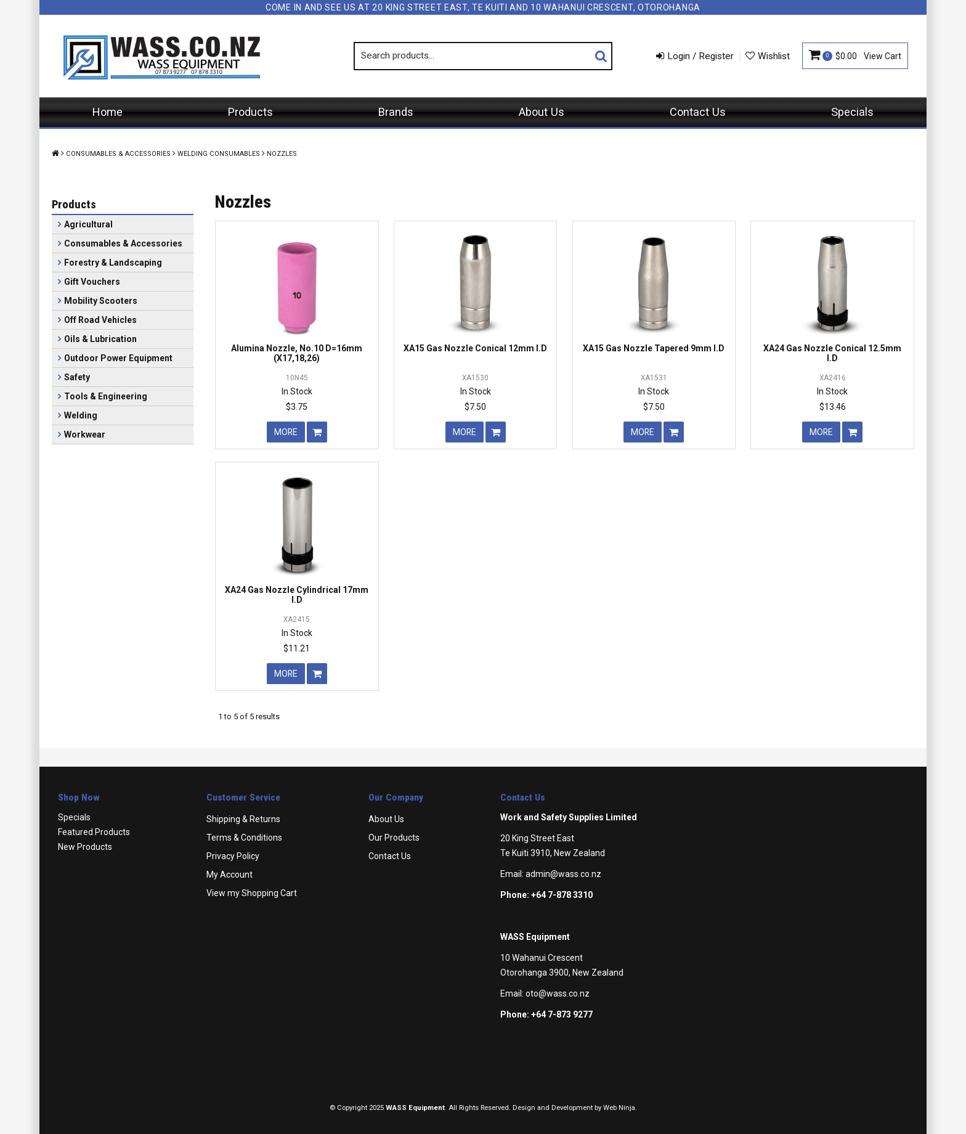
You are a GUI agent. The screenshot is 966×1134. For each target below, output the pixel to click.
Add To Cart (317, 432)
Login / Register (700, 56)
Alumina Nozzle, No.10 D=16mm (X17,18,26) (296, 352)
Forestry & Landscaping (113, 262)
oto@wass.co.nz (558, 993)
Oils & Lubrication (100, 339)
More (286, 432)
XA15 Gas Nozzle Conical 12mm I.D (475, 348)
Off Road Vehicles (100, 320)
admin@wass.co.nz (563, 874)
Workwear (84, 434)
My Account (229, 874)
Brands (395, 111)
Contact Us (698, 111)
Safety (77, 377)
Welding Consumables (218, 154)
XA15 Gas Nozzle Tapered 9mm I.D (653, 348)
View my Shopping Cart (251, 893)
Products (250, 111)
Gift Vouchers (92, 282)
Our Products (394, 837)
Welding (80, 415)
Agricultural (88, 224)
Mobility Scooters (100, 301)
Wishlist (774, 56)
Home (107, 111)
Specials (852, 111)
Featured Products (94, 832)
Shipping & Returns (243, 819)
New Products (85, 847)
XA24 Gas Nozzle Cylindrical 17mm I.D (296, 594)
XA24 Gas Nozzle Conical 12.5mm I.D (832, 352)
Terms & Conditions (244, 837)
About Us (541, 111)
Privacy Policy (232, 856)
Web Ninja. (620, 1108)
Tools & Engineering (105, 396)
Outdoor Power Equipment (118, 358)
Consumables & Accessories (118, 154)
